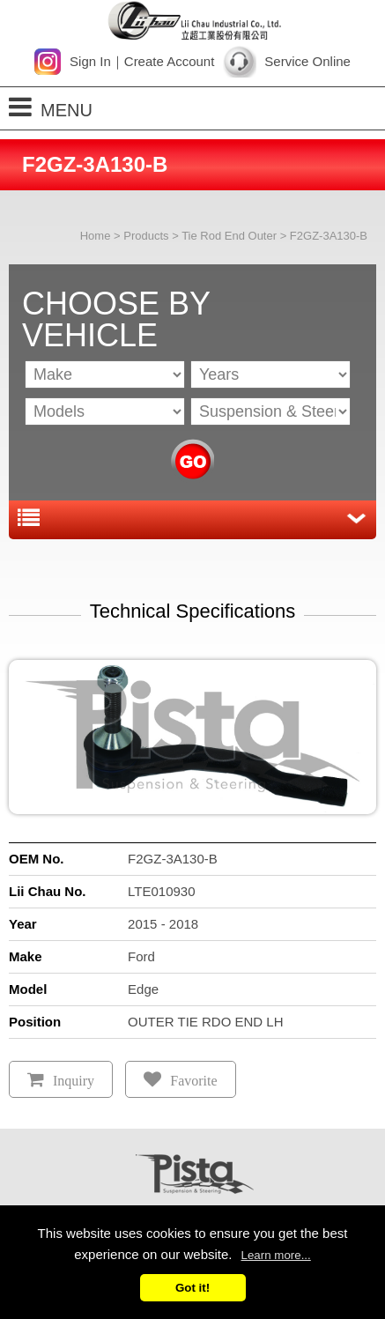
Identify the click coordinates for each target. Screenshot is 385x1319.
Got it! (192, 1287)
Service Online (307, 61)
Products (145, 235)
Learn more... (276, 1255)
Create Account (169, 61)
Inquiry (73, 1080)
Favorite (193, 1080)
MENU (51, 107)
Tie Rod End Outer (229, 235)
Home (95, 235)
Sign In (90, 61)
